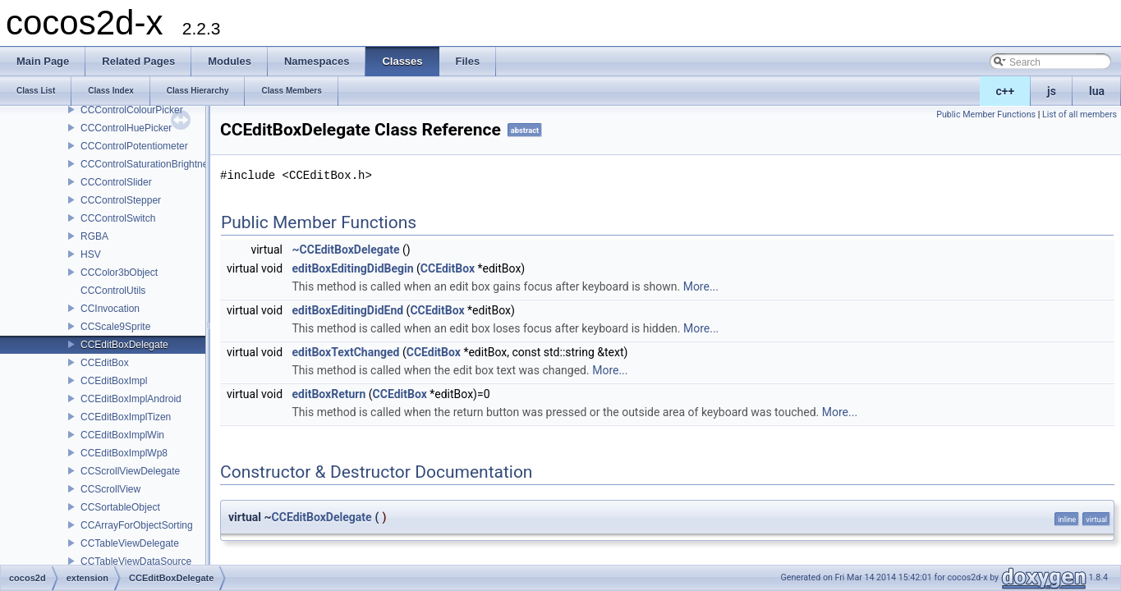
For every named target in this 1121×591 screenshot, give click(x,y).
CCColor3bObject (119, 272)
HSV (90, 254)
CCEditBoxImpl (113, 381)
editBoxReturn (329, 394)
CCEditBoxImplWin (122, 435)
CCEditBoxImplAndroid (130, 399)
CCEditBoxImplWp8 (124, 453)
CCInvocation (110, 308)
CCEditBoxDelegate (124, 344)
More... (701, 286)
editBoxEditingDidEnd (348, 310)
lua (1097, 91)
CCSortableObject (120, 507)
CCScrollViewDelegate (130, 471)
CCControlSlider (116, 182)
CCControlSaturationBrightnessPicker (163, 164)
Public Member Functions (986, 114)
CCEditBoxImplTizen (125, 417)
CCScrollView (110, 489)
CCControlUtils (112, 290)
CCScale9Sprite (115, 326)
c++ (1005, 91)
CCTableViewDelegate (129, 543)
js (1051, 91)
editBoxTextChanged (346, 352)
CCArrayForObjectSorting (136, 525)
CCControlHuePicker (126, 128)
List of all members (1079, 114)
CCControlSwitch (117, 218)
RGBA (94, 236)
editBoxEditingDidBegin (353, 268)
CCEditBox (104, 363)
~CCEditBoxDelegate (346, 249)
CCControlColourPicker (131, 110)
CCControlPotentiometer (134, 146)
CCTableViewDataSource (135, 561)
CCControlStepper (120, 200)
